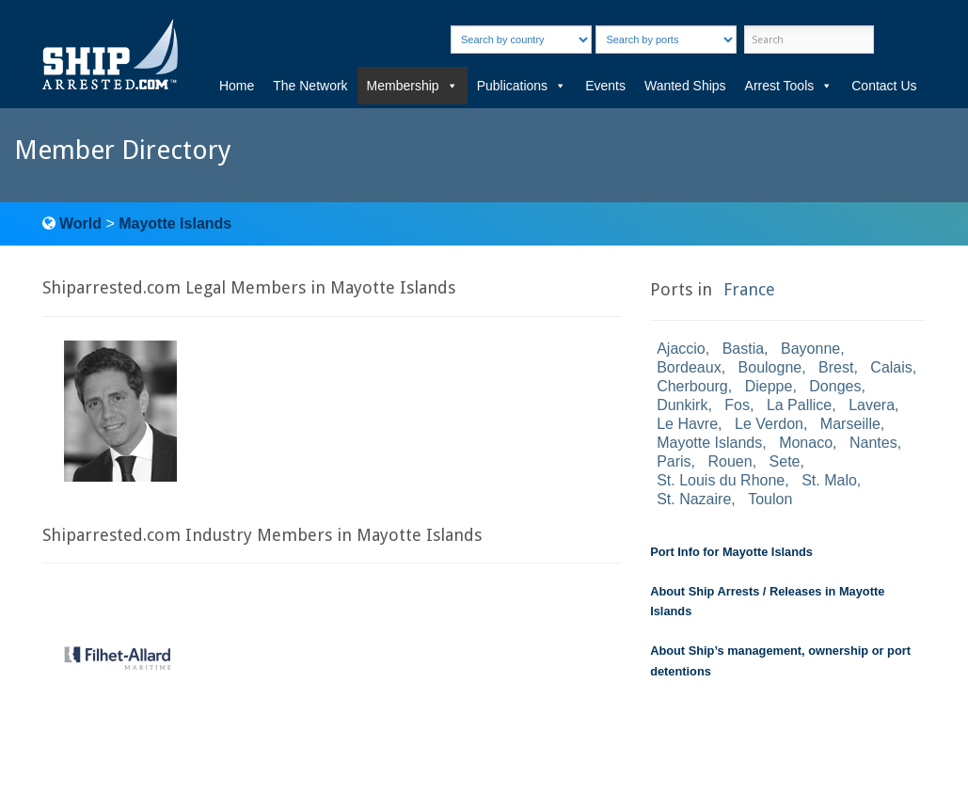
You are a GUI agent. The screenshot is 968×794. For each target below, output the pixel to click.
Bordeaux (689, 367)
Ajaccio (681, 349)
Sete (785, 461)
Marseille (850, 424)
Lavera (872, 405)
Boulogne (770, 367)
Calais (891, 367)
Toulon (770, 499)
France (749, 289)
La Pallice (799, 405)
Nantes (873, 443)
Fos (737, 405)
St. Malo (829, 480)
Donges (835, 386)
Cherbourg (692, 386)
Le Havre (687, 424)
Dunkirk (682, 405)
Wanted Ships (685, 85)
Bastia (743, 349)
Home (236, 85)
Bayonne (810, 349)
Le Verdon (769, 424)
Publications (522, 85)
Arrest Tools (789, 85)
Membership (412, 85)
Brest (835, 367)
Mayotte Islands (175, 223)
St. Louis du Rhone (721, 480)
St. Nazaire (694, 499)
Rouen (730, 461)
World (80, 223)
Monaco (806, 443)
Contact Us (883, 85)
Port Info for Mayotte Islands (731, 552)
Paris (673, 461)
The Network (310, 85)
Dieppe (769, 386)
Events (605, 85)
